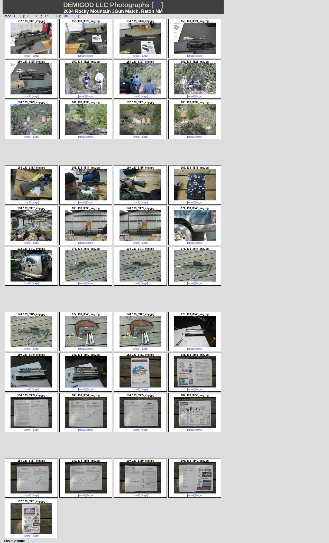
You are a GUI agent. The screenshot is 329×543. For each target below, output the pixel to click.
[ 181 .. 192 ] (70, 16)
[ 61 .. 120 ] (33, 16)
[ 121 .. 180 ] (51, 16)
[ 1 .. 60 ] (18, 16)
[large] (35, 55)
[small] (27, 55)
